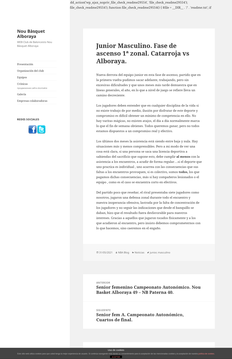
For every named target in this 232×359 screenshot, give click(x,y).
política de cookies (206, 354)
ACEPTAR (116, 357)
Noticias (139, 252)
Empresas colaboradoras (32, 101)
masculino (164, 252)
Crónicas (37, 86)
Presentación (25, 64)
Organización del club (30, 71)
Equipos (22, 77)
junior (153, 252)
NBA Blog (123, 252)
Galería (21, 94)
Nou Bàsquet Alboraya (31, 33)
